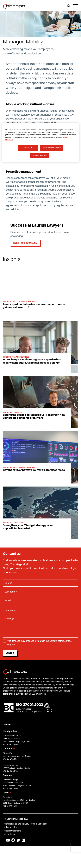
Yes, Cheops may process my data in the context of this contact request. (39, 643)
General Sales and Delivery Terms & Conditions (25, 824)
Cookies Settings (39, 155)
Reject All (28, 148)
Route (26, 742)
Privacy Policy (10, 827)
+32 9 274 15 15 (10, 806)
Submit (10, 653)
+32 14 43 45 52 (10, 759)
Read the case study (25, 243)
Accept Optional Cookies (51, 148)
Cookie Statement (12, 831)
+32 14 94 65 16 (10, 771)
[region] (40, 142)
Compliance (9, 834)
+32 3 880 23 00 (10, 745)
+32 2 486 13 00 (10, 789)
